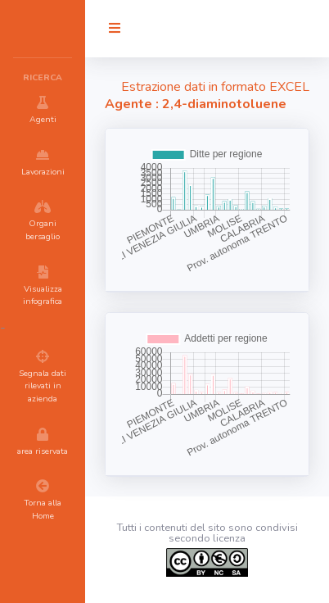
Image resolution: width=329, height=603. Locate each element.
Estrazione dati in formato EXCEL (215, 87)
